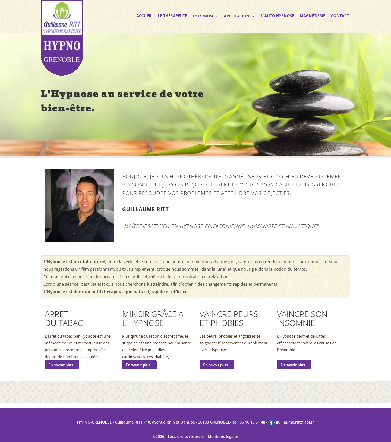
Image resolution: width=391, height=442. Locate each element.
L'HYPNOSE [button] (205, 15)
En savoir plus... (62, 364)
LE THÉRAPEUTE (172, 15)
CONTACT (340, 15)
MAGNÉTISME (312, 15)
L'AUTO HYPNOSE (277, 15)
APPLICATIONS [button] (239, 15)
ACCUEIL (144, 15)
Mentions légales (223, 436)
